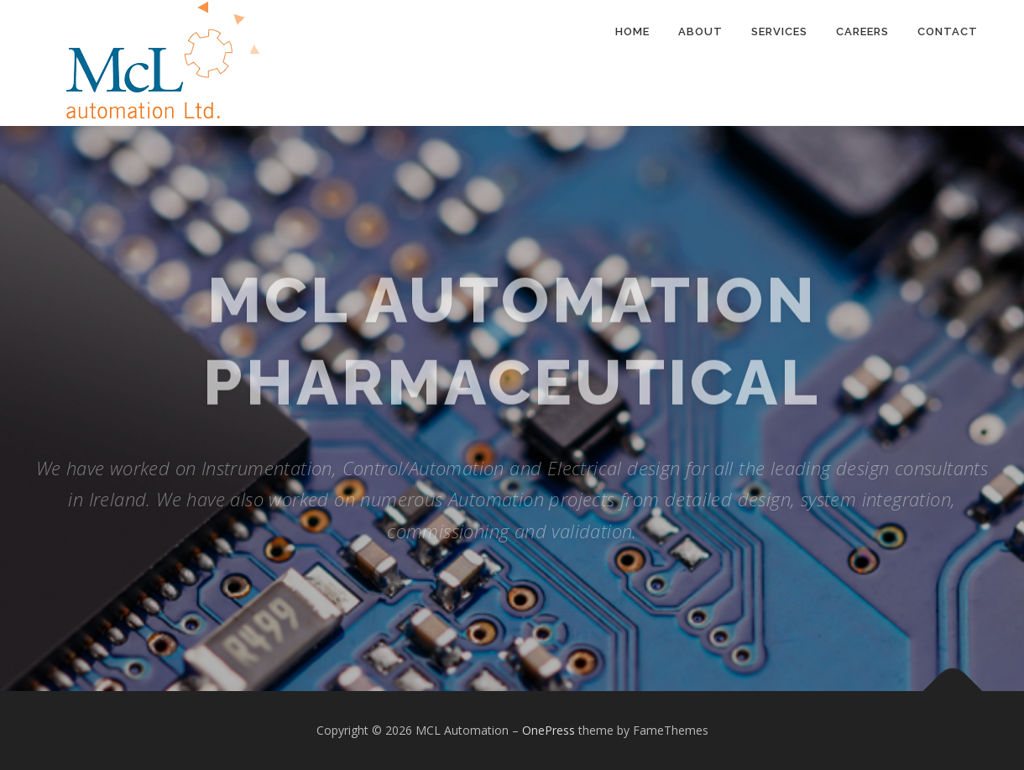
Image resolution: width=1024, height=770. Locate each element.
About (700, 31)
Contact (947, 31)
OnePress (548, 730)
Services (779, 31)
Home (632, 31)
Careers (862, 31)
